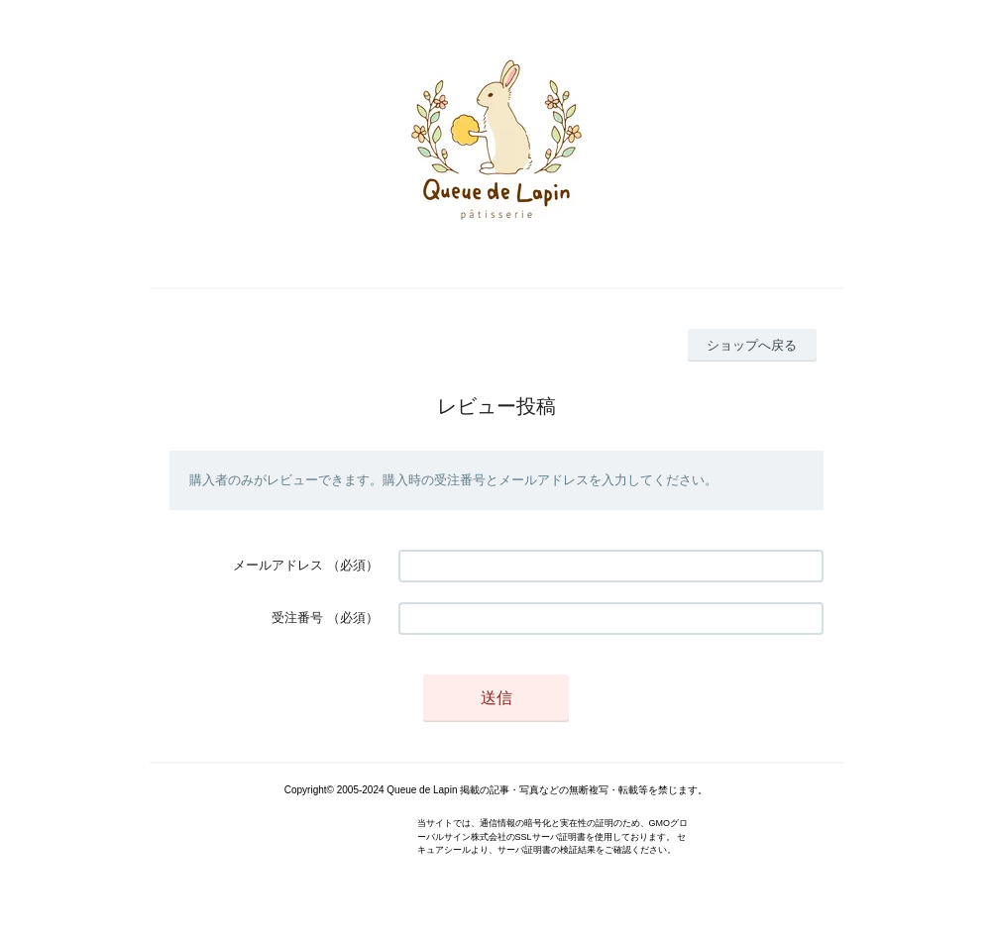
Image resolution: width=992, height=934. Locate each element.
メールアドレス (278, 565)
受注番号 (297, 617)
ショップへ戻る (752, 345)
